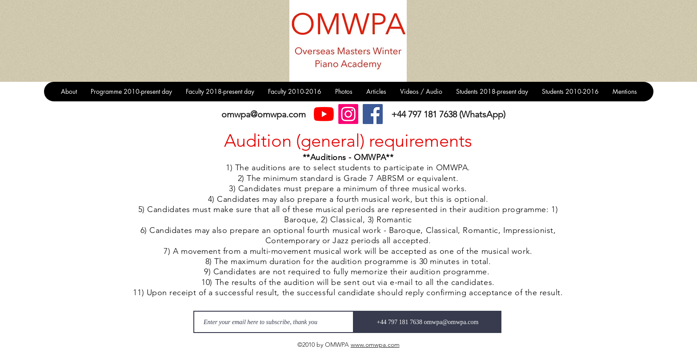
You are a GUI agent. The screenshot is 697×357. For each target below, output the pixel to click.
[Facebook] (373, 114)
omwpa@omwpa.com (263, 114)
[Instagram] (348, 114)
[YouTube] (324, 114)
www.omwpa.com (375, 345)
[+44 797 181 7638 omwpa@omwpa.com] (427, 322)
